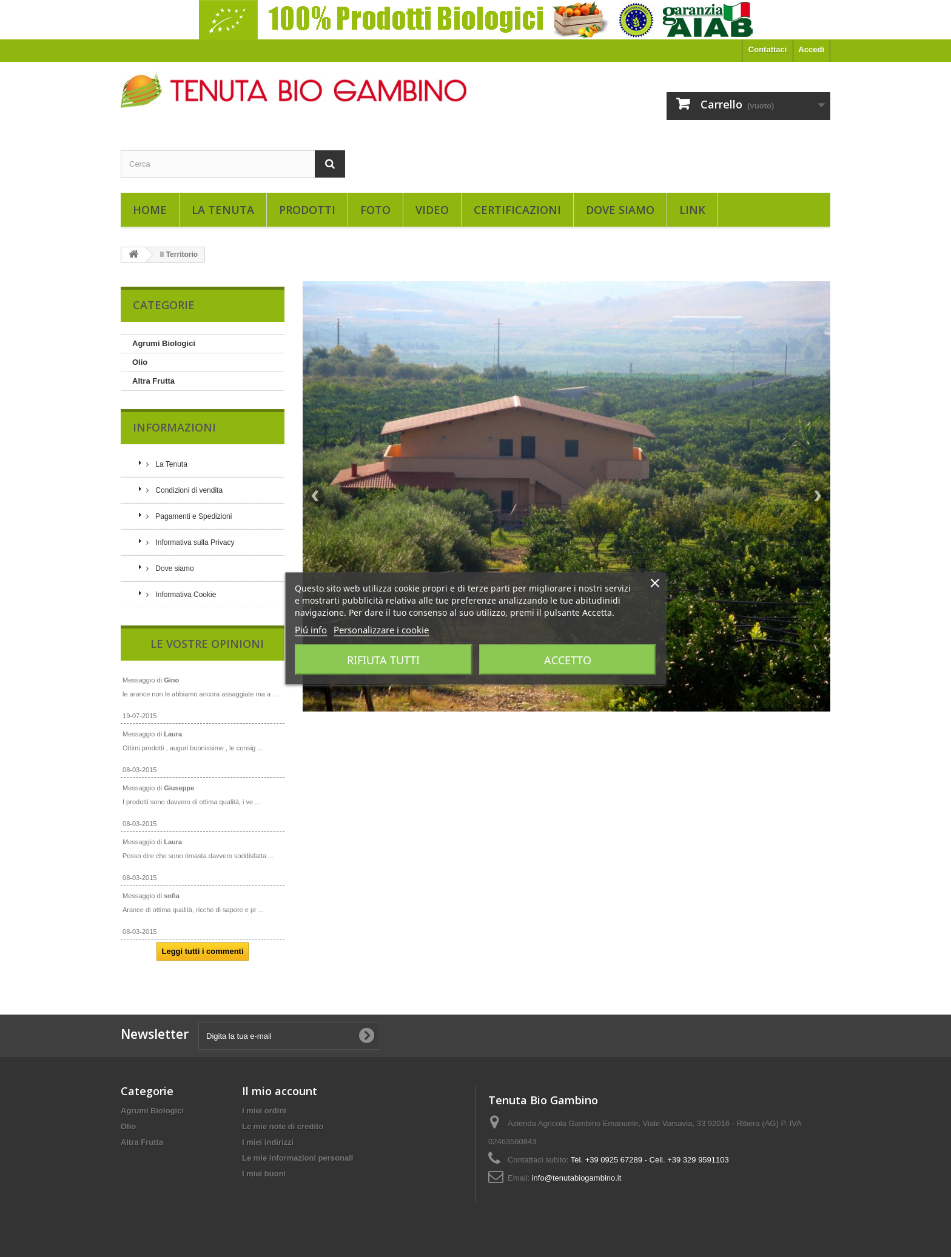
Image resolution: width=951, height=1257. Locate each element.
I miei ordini (264, 1105)
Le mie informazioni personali (297, 1152)
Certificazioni (517, 209)
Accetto (567, 660)
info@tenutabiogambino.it (577, 1172)
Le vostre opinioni (207, 643)
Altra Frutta (153, 380)
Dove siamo (620, 209)
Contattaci (767, 49)
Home (150, 209)
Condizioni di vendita (188, 490)
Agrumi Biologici (163, 343)
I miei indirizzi (268, 1136)
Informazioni (174, 427)
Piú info (311, 630)
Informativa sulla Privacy (193, 542)
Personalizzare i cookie (381, 630)
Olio (139, 362)
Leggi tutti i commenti (202, 951)
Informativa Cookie (184, 594)
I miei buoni (264, 1168)
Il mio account (279, 1085)
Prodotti (307, 209)
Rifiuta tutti (383, 660)
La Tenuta (223, 209)
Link (692, 209)
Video (432, 209)
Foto (375, 209)
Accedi (811, 49)
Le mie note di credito (282, 1120)
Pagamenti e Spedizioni (192, 516)
